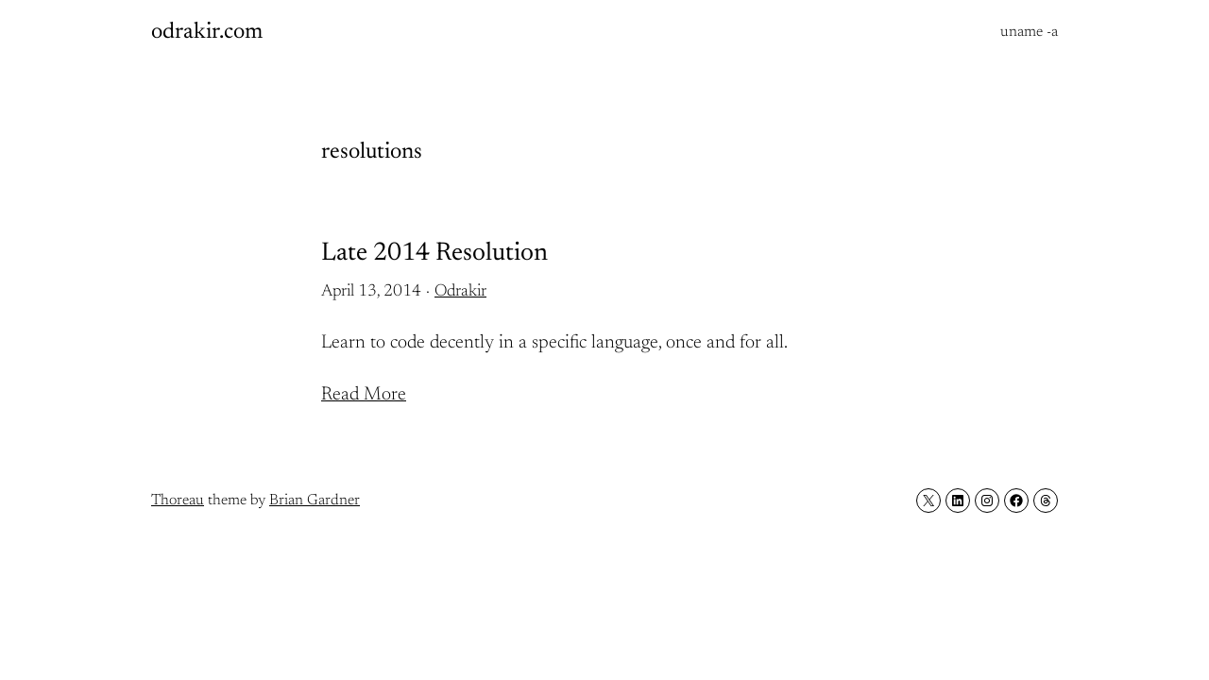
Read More (363, 394)
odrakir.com (207, 32)
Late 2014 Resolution (434, 253)
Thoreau (177, 500)
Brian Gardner (314, 500)
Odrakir (460, 291)
